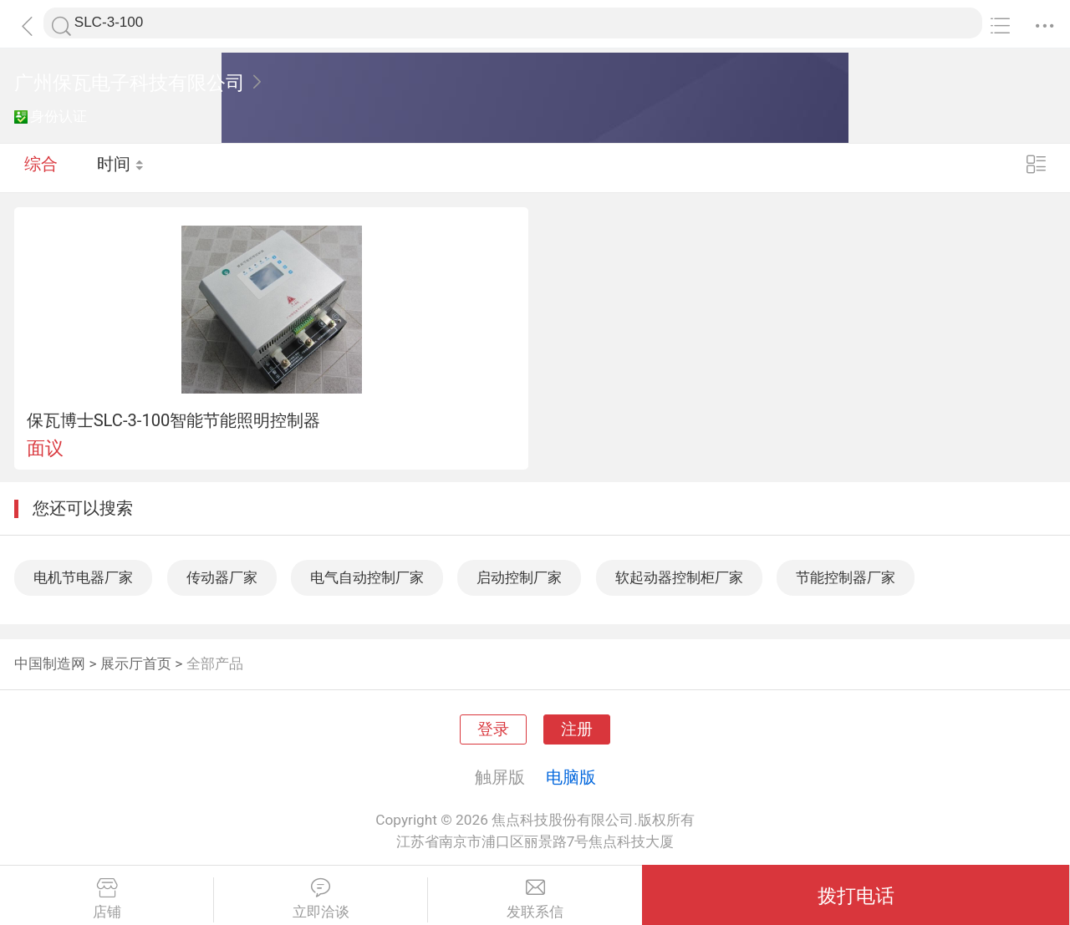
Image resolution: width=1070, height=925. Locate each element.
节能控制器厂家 (845, 577)
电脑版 (571, 777)
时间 (121, 167)
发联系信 (535, 899)
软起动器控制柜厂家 (679, 577)
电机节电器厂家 (83, 577)
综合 (41, 167)
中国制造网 (49, 663)
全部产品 (214, 663)
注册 (577, 729)
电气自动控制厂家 (367, 577)
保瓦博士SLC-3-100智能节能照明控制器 (174, 420)
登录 (493, 729)
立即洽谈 (320, 899)
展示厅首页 (135, 663)
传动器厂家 (221, 577)
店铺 (106, 899)
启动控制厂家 (519, 577)
